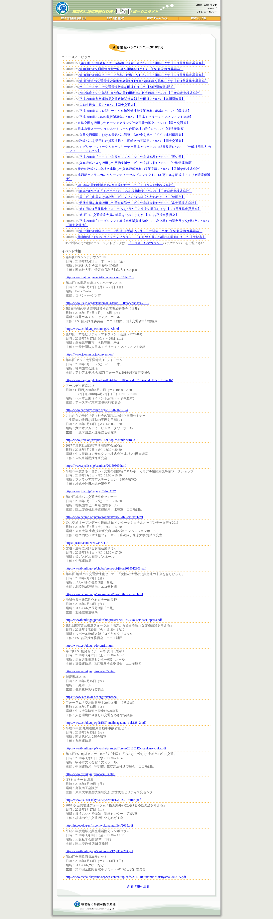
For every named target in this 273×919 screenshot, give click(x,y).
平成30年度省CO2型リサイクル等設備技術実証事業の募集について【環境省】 (134, 111)
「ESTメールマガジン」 (145, 243)
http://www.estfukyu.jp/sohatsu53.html (90, 774)
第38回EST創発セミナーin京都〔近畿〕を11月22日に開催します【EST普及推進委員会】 (141, 75)
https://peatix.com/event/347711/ (87, 542)
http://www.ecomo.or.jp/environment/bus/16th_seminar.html (104, 594)
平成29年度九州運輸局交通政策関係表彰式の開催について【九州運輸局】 (131, 99)
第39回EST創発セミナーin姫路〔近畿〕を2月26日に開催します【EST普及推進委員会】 (142, 63)
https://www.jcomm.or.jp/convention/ (89, 354)
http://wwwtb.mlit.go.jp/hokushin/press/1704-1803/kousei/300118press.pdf (114, 620)
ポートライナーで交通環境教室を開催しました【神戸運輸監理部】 (126, 87)
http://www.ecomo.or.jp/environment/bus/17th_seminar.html (104, 517)
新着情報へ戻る (138, 886)
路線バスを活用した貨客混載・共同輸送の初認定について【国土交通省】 (131, 140)
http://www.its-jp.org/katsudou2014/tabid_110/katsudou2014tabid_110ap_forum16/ (119, 380)
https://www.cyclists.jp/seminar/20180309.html (96, 465)
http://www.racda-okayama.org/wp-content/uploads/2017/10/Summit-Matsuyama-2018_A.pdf (126, 877)
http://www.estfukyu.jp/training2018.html (92, 328)
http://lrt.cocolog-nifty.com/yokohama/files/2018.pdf (99, 825)
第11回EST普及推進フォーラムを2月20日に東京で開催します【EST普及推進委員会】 (139, 209)
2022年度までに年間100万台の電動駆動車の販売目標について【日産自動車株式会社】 (140, 93)
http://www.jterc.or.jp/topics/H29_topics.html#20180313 (102, 440)
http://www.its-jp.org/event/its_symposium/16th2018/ (100, 277)
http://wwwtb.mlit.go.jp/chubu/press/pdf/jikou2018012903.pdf (106, 568)
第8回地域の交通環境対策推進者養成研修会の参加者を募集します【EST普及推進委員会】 (143, 81)
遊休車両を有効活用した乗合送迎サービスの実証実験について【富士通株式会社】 (138, 203)
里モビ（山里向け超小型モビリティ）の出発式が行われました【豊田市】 (131, 197)
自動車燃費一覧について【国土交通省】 (107, 105)
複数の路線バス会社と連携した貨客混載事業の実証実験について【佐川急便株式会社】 (139, 169)
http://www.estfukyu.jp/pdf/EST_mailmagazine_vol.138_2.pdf (106, 722)
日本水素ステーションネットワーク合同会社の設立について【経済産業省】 (131, 129)
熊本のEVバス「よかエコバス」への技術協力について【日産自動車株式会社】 (135, 191)
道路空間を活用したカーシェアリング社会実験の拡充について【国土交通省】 (133, 123)
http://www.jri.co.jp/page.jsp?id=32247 (91, 491)
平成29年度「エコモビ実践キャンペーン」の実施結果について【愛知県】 (131, 157)
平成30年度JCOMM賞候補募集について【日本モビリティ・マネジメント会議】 (135, 117)
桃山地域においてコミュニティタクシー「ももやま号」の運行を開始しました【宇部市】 (141, 237)
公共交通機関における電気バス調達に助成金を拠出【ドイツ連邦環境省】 (131, 134)
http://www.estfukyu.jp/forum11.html (90, 645)
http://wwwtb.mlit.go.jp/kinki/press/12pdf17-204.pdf (99, 851)
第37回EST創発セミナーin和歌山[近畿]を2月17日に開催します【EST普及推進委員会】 (140, 231)
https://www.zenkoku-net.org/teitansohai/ (92, 697)
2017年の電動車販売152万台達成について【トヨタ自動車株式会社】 (126, 185)
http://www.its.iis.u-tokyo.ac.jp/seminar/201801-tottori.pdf (103, 799)
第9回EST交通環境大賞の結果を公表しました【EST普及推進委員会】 (128, 215)
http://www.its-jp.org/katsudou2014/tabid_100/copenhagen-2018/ (107, 303)
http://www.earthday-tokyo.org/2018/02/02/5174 (97, 410)
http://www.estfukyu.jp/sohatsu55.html (90, 671)
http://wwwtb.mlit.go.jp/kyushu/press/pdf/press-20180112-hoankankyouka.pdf (116, 748)
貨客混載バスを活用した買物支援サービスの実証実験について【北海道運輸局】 (136, 163)
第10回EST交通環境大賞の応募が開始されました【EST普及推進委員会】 (130, 69)
